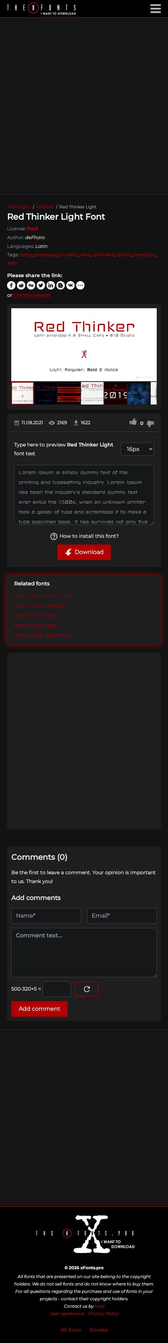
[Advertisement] (84, 106)
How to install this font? (84, 536)
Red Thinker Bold (35, 625)
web (12, 263)
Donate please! (32, 295)
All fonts (71, 1330)
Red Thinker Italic (37, 615)
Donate (98, 1330)
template (144, 254)
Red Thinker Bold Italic (42, 635)
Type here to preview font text (63, 449)
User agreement (67, 1313)
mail (99, 1306)
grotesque (45, 254)
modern (69, 254)
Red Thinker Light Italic (45, 595)
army (26, 254)
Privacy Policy (103, 1313)
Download (84, 552)
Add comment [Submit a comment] (39, 1008)
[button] (150, 344)
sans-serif (103, 254)
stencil (123, 254)
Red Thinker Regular (41, 605)
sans (85, 254)
